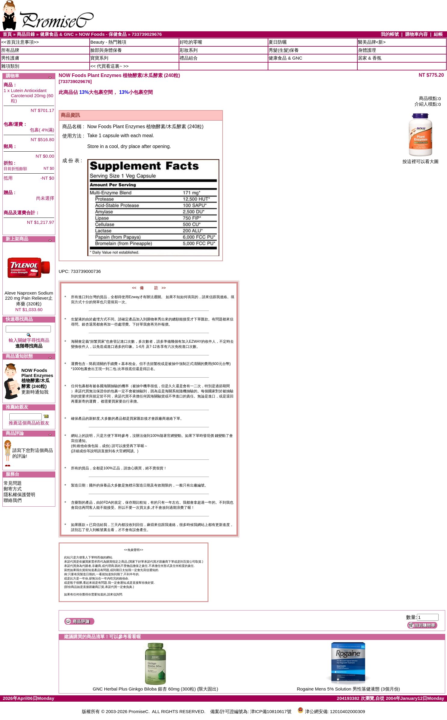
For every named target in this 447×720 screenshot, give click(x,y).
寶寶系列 (99, 57)
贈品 (8, 192)
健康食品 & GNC (57, 34)
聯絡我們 (13, 500)
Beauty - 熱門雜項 (108, 42)
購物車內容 (416, 34)
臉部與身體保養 (106, 50)
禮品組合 (189, 57)
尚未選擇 (45, 198)
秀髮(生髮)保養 (284, 50)
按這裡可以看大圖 (420, 159)
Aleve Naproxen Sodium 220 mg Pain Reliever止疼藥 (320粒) (29, 298)
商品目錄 (26, 34)
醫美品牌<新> (372, 42)
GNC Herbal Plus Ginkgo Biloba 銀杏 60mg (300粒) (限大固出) (155, 688)
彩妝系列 (189, 50)
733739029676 (147, 34)
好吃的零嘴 (191, 42)
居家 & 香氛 (369, 57)
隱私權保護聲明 (19, 494)
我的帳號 (390, 34)
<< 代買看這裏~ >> (109, 66)
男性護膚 (10, 57)
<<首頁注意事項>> (20, 42)
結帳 (438, 34)
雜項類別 (10, 66)
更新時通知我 (37, 381)
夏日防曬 (278, 42)
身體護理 (367, 50)
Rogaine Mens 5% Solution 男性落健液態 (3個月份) (348, 688)
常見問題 (13, 483)
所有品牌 (10, 50)
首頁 (7, 34)
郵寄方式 (13, 488)
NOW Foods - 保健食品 (103, 34)
